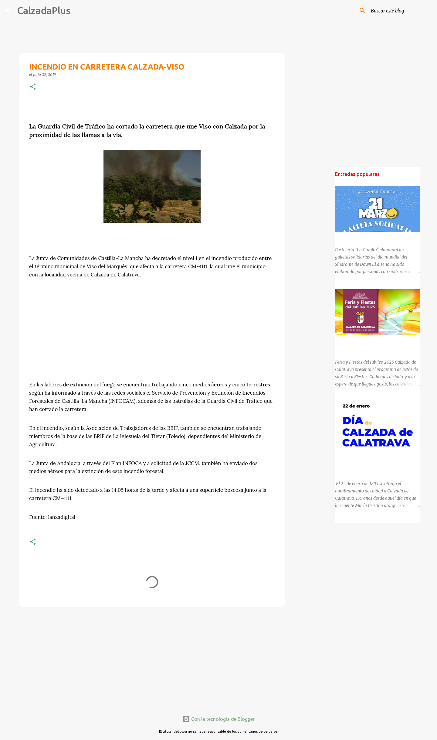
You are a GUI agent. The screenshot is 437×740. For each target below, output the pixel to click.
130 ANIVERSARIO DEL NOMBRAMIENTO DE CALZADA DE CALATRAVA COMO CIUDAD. (376, 462)
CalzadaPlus (43, 10)
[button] (32, 87)
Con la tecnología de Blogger (219, 719)
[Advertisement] (152, 658)
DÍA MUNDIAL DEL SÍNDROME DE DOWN (375, 237)
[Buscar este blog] (400, 10)
